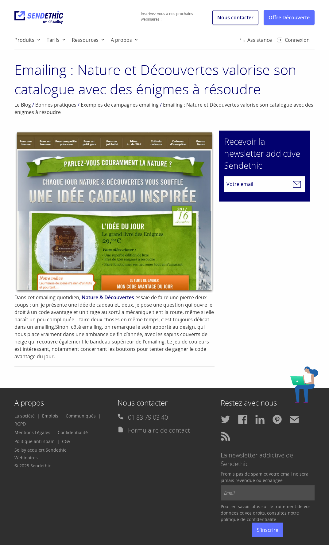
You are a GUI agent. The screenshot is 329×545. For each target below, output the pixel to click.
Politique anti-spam (34, 441)
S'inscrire (267, 530)
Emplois (50, 416)
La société (24, 416)
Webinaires (26, 458)
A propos (121, 40)
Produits (24, 40)
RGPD (20, 424)
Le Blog (22, 104)
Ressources (85, 40)
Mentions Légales (32, 432)
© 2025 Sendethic (32, 466)
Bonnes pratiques (55, 104)
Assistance (255, 40)
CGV (66, 441)
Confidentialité (73, 432)
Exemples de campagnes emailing (120, 104)
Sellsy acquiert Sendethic (40, 450)
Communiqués (81, 416)
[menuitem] (30, 39)
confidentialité (261, 519)
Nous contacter (235, 17)
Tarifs (53, 40)
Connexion (293, 40)
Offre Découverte (289, 17)
